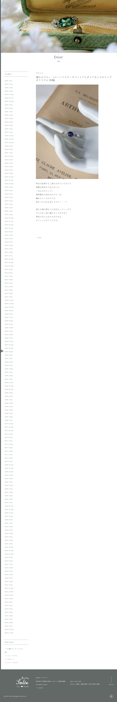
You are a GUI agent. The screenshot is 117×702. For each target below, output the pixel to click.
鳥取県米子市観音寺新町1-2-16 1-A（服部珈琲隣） (51, 681)
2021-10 (7, 266)
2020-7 (7, 317)
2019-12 (7, 341)
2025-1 (7, 132)
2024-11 (7, 139)
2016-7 (7, 482)
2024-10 (8, 142)
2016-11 (7, 468)
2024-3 (7, 166)
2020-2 (7, 334)
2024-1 (7, 173)
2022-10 (7, 225)
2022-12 (7, 218)
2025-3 (7, 125)
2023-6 (7, 197)
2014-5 (7, 571)
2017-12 (7, 424)
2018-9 (7, 393)
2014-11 (7, 550)
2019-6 (7, 362)
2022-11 (7, 221)
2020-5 (7, 324)
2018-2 (7, 417)
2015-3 (7, 537)
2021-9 (7, 269)
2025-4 (7, 122)
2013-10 (7, 595)
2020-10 (8, 307)
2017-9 (7, 434)
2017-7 (7, 441)
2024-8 (7, 149)
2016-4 (7, 492)
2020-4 (7, 328)
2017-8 (7, 437)
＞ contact (39, 688)
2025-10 (8, 101)
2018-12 (7, 382)
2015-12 (7, 506)
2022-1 (7, 256)
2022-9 (7, 228)
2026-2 (7, 88)
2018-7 (7, 400)
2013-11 (7, 592)
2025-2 (7, 129)
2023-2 (7, 211)
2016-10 (7, 472)
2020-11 (7, 303)
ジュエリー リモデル (11, 662)
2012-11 (7, 633)
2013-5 (7, 612)
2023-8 (7, 190)
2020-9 (7, 310)
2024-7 (7, 153)
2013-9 (7, 598)
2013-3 (7, 619)
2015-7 (7, 523)
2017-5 (7, 448)
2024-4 (7, 163)
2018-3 (7, 413)
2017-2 (7, 458)
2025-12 (7, 94)
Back (39, 237)
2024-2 (7, 170)
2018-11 (7, 386)
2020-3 (7, 331)
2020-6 (7, 321)
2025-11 (7, 98)
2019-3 (7, 372)
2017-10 (7, 430)
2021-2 (7, 293)
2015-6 (7, 526)
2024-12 (7, 135)
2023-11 (7, 180)
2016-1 (7, 502)
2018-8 (7, 396)
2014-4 (7, 574)
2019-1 (7, 379)
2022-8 (7, 232)
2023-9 (7, 187)
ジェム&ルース (9, 659)
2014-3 (7, 578)
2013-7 (7, 605)
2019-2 (7, 375)
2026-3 (7, 84)
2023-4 (7, 204)
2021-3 (7, 290)
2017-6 (7, 444)
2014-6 (7, 568)
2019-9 (7, 352)
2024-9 (7, 146)
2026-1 (7, 91)
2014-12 (7, 547)
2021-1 (7, 297)
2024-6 (7, 156)
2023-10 (7, 184)
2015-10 (7, 513)
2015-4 (7, 533)
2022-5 (7, 242)
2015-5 (7, 530)
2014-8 (7, 561)
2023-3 (7, 207)
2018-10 (7, 389)
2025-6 (7, 115)
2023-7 (7, 194)
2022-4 (7, 245)
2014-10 (7, 554)
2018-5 (7, 406)
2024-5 (7, 160)
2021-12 (7, 259)
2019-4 (7, 369)
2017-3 (7, 454)
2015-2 (7, 540)
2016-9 (7, 475)
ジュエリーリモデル (11, 656)
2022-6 (7, 238)
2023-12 (7, 177)
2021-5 (7, 283)
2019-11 (7, 345)
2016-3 (7, 496)
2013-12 (7, 588)
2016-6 (7, 485)
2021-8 (7, 273)
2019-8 (7, 355)
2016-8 (7, 478)
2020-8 (7, 314)
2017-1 (7, 461)
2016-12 (7, 465)
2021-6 (7, 280)
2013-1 (7, 626)
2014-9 (7, 557)
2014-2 (7, 581)
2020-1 (7, 338)
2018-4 (7, 410)
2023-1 (7, 214)
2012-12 (7, 629)
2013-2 (7, 622)
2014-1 (7, 585)
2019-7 (7, 358)
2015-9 (7, 516)
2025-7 (7, 111)
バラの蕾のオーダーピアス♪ (14, 649)
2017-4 (7, 451)
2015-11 (7, 509)
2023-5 (7, 201)
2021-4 (7, 286)
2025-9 (7, 105)
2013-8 (7, 602)
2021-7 (7, 276)
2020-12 (7, 300)
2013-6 (7, 609)
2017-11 (7, 427)
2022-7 (7, 235)
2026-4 (7, 81)
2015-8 (7, 520)
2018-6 (7, 403)
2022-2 (7, 252)
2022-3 (7, 249)
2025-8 (7, 108)
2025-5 (7, 118)
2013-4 (7, 616)
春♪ (6, 652)
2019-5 (7, 365)
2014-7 (7, 564)
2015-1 (7, 544)
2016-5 (7, 489)
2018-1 (7, 420)
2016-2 (7, 499)
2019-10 (7, 348)
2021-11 (7, 262)
